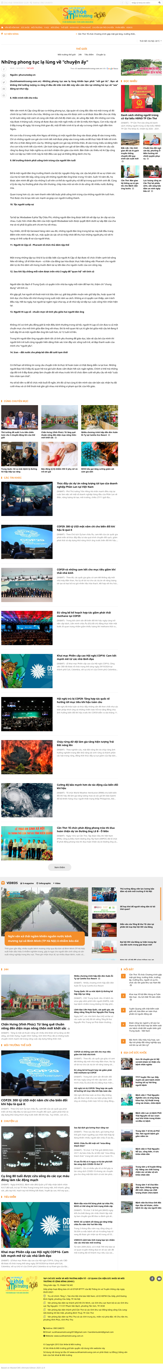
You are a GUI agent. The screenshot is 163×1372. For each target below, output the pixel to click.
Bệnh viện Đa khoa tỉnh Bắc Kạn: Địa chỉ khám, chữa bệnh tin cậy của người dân (148, 1205)
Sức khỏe (25, 27)
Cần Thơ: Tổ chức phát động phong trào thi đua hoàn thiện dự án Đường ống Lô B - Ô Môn (86, 829)
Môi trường (36, 27)
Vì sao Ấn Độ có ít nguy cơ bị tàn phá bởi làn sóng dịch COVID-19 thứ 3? (93, 1162)
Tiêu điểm (89, 54)
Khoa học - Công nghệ (80, 27)
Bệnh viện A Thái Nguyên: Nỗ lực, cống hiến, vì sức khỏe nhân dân (148, 1151)
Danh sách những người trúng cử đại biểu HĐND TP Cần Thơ (139, 116)
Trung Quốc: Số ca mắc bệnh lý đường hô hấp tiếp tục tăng (19, 470)
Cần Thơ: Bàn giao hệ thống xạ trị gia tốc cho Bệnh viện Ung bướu (129, 184)
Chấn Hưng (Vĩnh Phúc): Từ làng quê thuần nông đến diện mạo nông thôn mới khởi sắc (58, 435)
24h (80, 54)
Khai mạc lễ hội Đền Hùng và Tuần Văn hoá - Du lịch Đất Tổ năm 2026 (145, 997)
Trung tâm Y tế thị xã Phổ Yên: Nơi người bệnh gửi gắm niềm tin (148, 1133)
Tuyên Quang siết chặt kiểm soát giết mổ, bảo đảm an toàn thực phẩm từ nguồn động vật (144, 1011)
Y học (46, 27)
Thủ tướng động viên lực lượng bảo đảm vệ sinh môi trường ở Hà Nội (137, 890)
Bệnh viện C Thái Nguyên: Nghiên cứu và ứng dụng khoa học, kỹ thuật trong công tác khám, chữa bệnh (148, 1099)
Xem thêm (59, 867)
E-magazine (28, 883)
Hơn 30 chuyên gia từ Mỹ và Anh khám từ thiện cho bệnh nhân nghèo (148, 1062)
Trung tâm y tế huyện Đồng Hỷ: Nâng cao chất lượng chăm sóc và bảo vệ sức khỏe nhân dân (148, 1170)
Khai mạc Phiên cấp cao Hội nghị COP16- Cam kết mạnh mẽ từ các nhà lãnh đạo (86, 657)
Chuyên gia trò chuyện (103, 27)
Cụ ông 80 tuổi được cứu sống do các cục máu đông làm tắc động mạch (35, 1178)
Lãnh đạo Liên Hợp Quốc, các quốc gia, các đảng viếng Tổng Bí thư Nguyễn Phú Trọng (94, 1010)
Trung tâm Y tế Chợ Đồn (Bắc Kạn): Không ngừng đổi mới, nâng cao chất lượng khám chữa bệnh (147, 1188)
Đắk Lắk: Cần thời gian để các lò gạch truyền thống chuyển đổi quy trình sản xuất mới (130, 154)
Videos (129, 27)
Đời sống (55, 27)
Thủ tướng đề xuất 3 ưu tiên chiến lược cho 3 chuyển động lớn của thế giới (18, 435)
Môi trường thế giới (67, 54)
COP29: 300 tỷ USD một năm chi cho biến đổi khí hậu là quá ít (34, 1102)
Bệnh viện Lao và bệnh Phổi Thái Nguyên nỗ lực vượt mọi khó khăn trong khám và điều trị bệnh (149, 1117)
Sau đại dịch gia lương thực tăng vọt (91, 1127)
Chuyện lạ (100, 54)
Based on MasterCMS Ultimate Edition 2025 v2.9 (23, 1367)
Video (57, 883)
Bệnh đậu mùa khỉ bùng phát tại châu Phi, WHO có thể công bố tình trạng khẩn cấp (94, 1204)
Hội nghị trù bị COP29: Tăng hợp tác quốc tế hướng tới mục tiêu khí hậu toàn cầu (83, 700)
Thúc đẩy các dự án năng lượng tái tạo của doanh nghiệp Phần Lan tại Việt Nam (87, 485)
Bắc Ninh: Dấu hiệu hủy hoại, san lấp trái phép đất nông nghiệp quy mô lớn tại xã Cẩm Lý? (145, 1042)
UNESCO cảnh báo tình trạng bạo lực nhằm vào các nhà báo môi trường (94, 1241)
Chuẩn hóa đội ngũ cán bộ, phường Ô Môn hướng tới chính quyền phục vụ (152, 153)
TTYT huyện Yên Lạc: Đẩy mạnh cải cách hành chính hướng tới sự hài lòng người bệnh (148, 1081)
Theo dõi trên (88, 68)
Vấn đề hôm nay (12, 27)
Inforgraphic (45, 883)
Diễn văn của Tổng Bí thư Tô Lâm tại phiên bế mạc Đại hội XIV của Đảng (137, 925)
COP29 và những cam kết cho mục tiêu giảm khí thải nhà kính (92, 1053)
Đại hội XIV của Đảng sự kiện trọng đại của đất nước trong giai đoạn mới (138, 943)
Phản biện (120, 27)
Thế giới (64, 27)
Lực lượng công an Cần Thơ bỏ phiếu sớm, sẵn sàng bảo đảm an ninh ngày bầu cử (152, 185)
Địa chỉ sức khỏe (135, 1052)
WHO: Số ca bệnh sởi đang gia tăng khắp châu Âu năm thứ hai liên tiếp (93, 1223)
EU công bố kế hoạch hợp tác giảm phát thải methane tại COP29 (93, 1071)
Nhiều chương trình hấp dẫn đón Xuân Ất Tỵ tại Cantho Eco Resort (99, 433)
